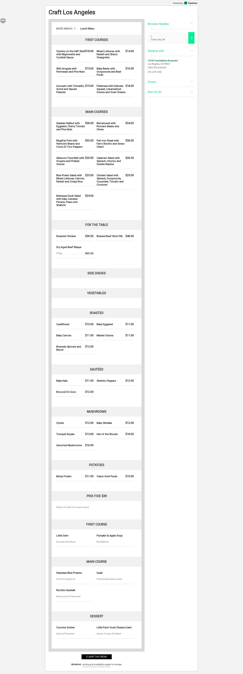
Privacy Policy (104, 667)
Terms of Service (90, 667)
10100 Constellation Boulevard (163, 60)
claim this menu (96, 656)
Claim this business (157, 67)
